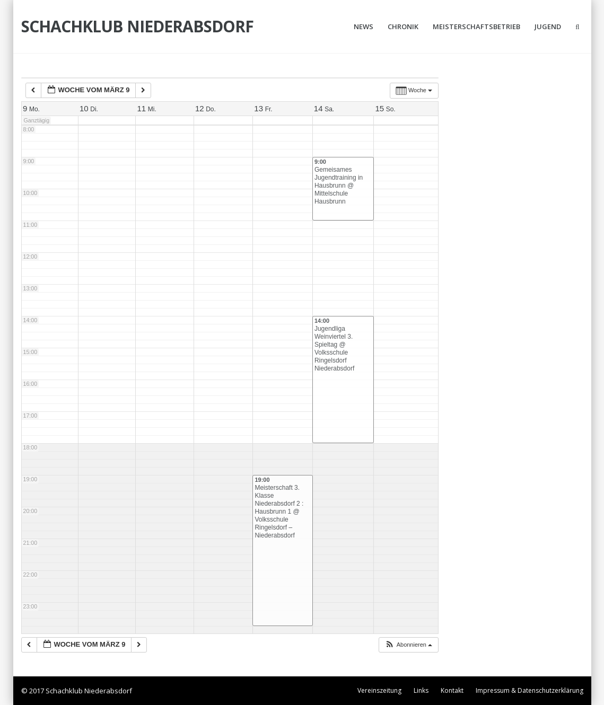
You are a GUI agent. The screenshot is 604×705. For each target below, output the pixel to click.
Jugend (548, 26)
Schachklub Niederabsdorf (137, 26)
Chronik (403, 26)
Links (421, 690)
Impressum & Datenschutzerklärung (529, 690)
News (363, 26)
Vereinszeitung (379, 690)
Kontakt (452, 690)
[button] (408, 645)
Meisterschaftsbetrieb (476, 26)
